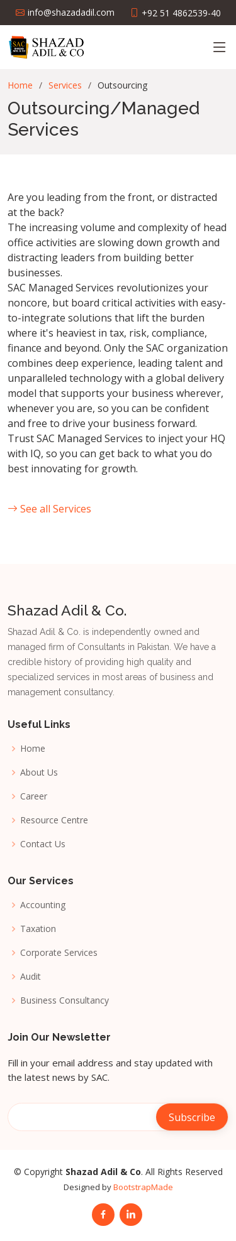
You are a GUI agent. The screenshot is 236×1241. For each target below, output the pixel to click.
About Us (39, 772)
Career (33, 796)
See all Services (49, 509)
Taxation (38, 928)
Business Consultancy (64, 1000)
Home (20, 85)
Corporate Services (59, 952)
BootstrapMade (143, 1187)
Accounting (42, 905)
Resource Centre (54, 820)
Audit (30, 976)
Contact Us (42, 844)
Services (65, 85)
